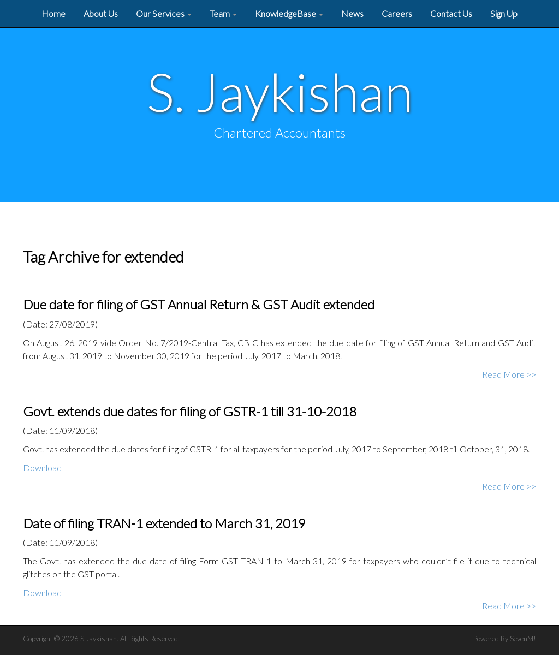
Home (53, 13)
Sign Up (504, 13)
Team (223, 13)
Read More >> (509, 374)
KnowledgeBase (289, 13)
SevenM (521, 638)
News (352, 13)
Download (42, 467)
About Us (101, 13)
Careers (397, 13)
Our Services (164, 13)
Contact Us (451, 13)
